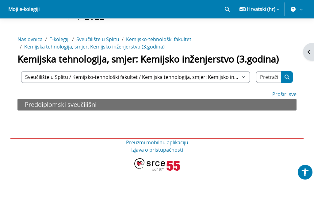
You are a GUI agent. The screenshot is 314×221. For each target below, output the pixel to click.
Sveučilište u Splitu (102, 60)
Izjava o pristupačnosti (157, 171)
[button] (227, 30)
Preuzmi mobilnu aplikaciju (157, 164)
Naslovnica (34, 60)
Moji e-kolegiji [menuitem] (24, 30)
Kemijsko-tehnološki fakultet (163, 60)
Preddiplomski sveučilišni (65, 126)
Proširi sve (280, 115)
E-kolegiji (64, 60)
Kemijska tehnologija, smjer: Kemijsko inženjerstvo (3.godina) (99, 68)
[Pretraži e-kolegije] (265, 98)
